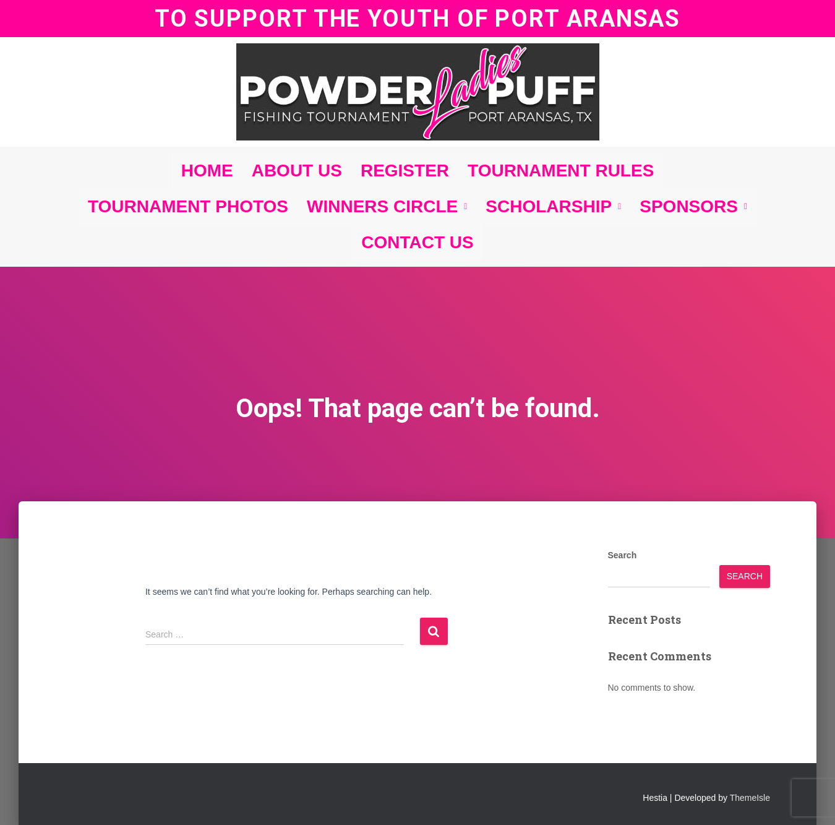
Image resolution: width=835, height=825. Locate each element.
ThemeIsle (750, 798)
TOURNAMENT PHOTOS (188, 206)
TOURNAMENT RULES (561, 170)
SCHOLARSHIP (553, 206)
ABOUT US (297, 170)
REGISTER (405, 170)
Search (622, 555)
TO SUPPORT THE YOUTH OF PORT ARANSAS (417, 18)
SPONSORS (693, 206)
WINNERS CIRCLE (387, 206)
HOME (207, 170)
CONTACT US (417, 242)
